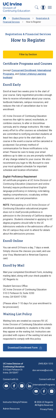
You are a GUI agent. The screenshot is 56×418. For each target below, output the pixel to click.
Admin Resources (11, 408)
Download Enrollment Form (23, 347)
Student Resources (21, 18)
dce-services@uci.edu (42, 370)
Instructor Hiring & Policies (15, 402)
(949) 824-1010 (45, 363)
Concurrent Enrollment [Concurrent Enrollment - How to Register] (23, 70)
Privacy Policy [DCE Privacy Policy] (46, 409)
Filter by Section (28, 54)
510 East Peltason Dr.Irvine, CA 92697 (13, 371)
